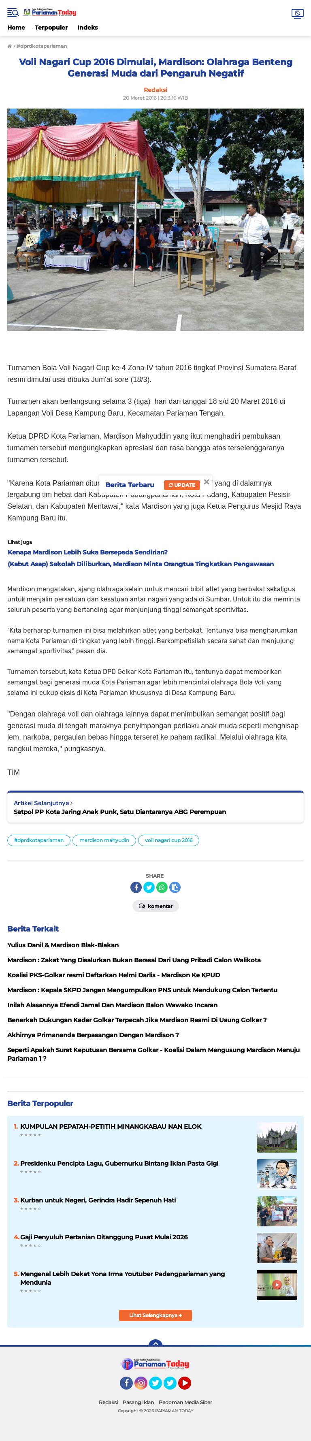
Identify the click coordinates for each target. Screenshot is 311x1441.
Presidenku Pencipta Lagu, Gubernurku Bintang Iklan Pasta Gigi (119, 1163)
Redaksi (108, 1402)
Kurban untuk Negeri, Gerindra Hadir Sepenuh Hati (98, 1200)
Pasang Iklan (138, 1402)
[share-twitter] (149, 887)
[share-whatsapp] (162, 887)
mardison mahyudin (104, 840)
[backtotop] (155, 1346)
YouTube (190, 1387)
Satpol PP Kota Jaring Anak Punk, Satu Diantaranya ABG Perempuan (120, 812)
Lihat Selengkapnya (155, 1315)
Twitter (159, 1387)
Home (16, 27)
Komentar (156, 905)
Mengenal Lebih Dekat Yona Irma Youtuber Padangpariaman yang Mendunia (122, 1278)
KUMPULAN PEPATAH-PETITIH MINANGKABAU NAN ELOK (110, 1126)
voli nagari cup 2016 (168, 840)
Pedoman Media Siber (185, 1402)
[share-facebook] (136, 887)
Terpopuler (51, 27)
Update (182, 485)
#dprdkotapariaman (39, 840)
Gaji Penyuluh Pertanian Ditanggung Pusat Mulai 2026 (103, 1237)
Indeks (87, 27)
